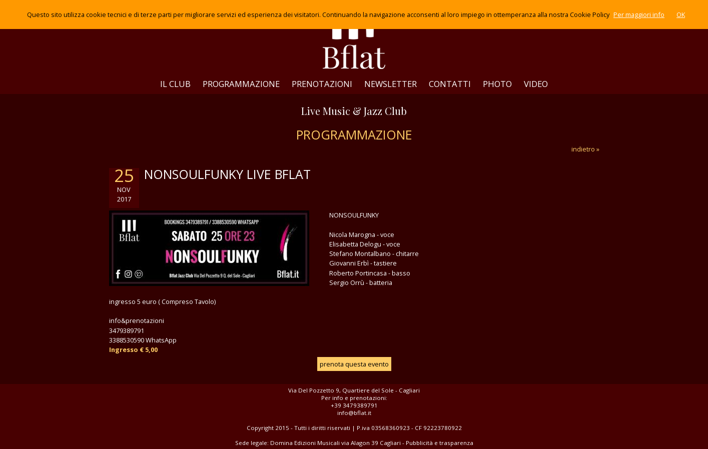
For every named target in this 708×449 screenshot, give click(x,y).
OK (680, 14)
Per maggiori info (638, 14)
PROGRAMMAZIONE (241, 84)
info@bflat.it (354, 412)
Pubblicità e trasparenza (439, 442)
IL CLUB (175, 84)
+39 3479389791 (354, 405)
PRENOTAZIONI (322, 84)
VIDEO (536, 84)
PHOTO (497, 84)
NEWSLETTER (390, 84)
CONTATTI (450, 84)
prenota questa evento (354, 364)
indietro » (585, 149)
